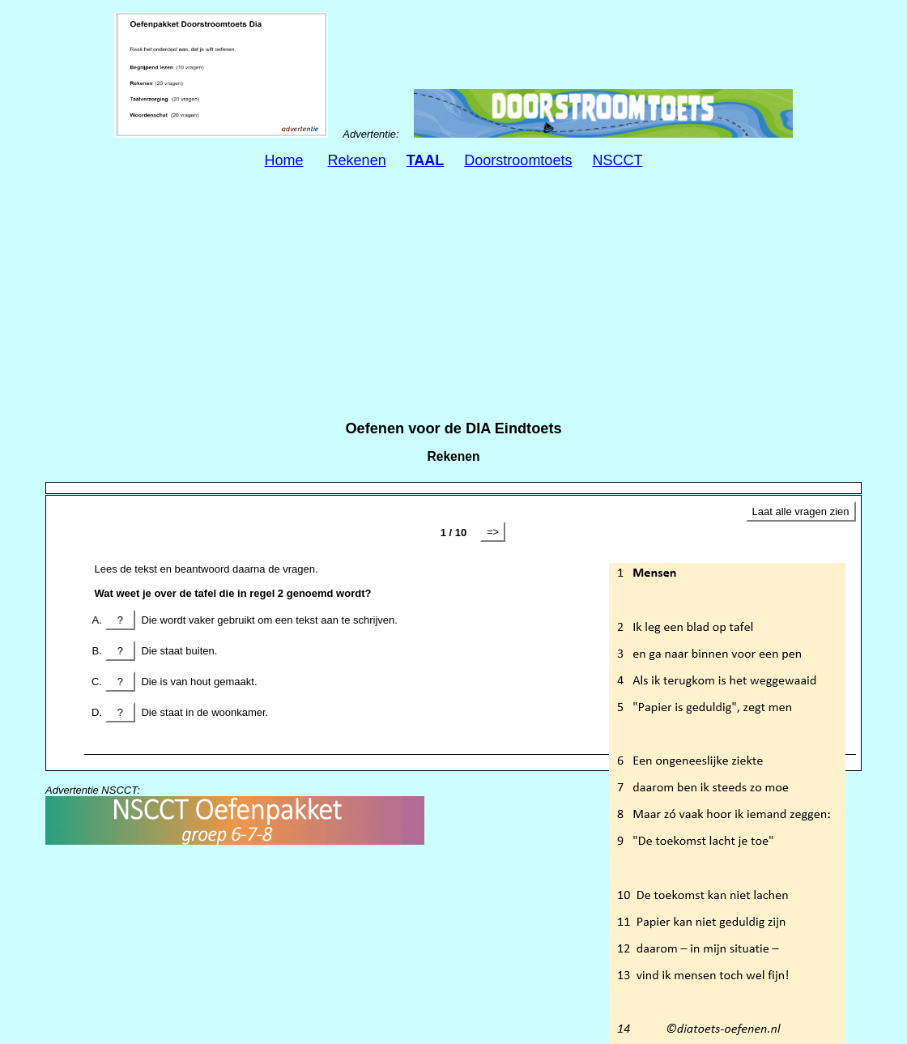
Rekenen (357, 160)
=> (493, 532)
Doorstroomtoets (518, 160)
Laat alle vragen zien (801, 511)
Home (284, 160)
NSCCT (617, 160)
